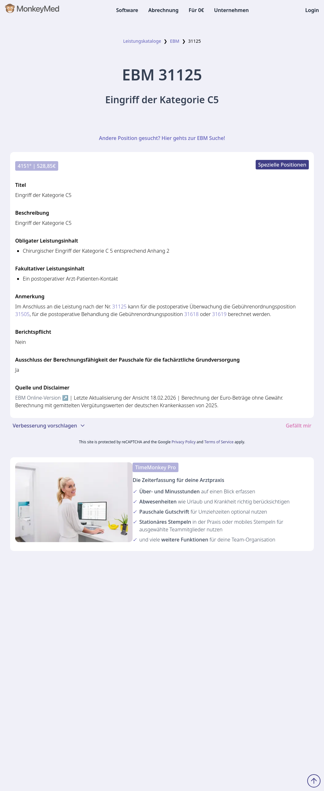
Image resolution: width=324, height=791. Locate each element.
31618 (191, 314)
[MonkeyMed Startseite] (32, 10)
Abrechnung (163, 10)
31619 (219, 314)
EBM (174, 41)
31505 (22, 314)
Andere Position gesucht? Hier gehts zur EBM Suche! (162, 138)
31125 (119, 306)
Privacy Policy (183, 442)
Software (127, 10)
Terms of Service (219, 442)
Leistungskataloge (142, 41)
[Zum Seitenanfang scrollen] (313, 780)
